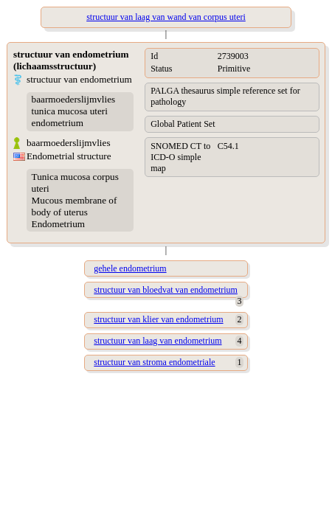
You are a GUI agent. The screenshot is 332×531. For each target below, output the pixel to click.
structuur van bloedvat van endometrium (166, 290)
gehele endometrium (130, 268)
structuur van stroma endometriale (154, 362)
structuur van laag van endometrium (157, 341)
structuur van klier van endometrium (158, 319)
